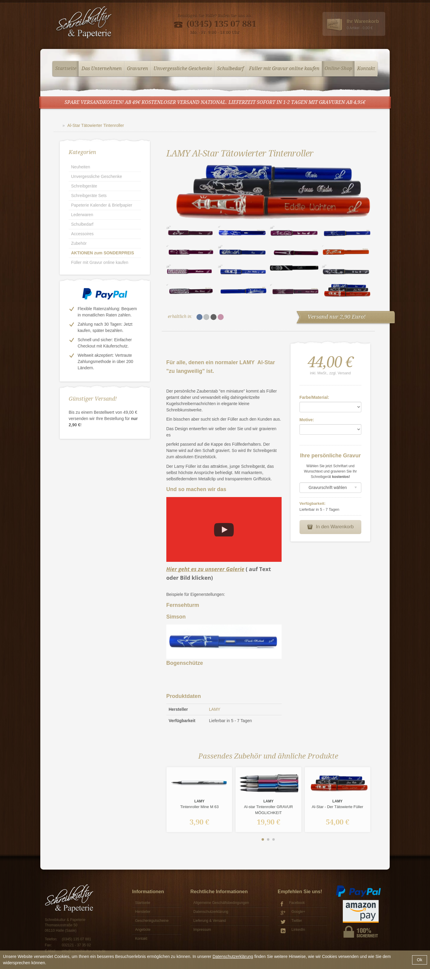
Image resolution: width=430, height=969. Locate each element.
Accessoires (82, 233)
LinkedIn (293, 930)
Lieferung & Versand (210, 921)
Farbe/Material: (314, 397)
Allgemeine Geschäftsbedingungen (221, 903)
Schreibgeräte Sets (89, 195)
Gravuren (137, 68)
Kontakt (366, 68)
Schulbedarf (230, 68)
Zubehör (79, 243)
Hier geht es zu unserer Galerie (205, 569)
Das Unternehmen (102, 68)
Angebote (142, 930)
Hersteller (142, 912)
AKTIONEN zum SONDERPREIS (102, 252)
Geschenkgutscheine (152, 921)
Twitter (291, 921)
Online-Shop (338, 68)
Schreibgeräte (84, 186)
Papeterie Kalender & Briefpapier (101, 205)
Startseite (65, 68)
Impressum (202, 930)
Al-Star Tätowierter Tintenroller (95, 125)
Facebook (293, 903)
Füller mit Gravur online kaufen (284, 68)
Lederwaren (82, 214)
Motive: (307, 419)
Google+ (293, 912)
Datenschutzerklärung (233, 956)
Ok (419, 959)
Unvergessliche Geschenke (182, 68)
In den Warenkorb (330, 527)
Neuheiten (80, 166)
